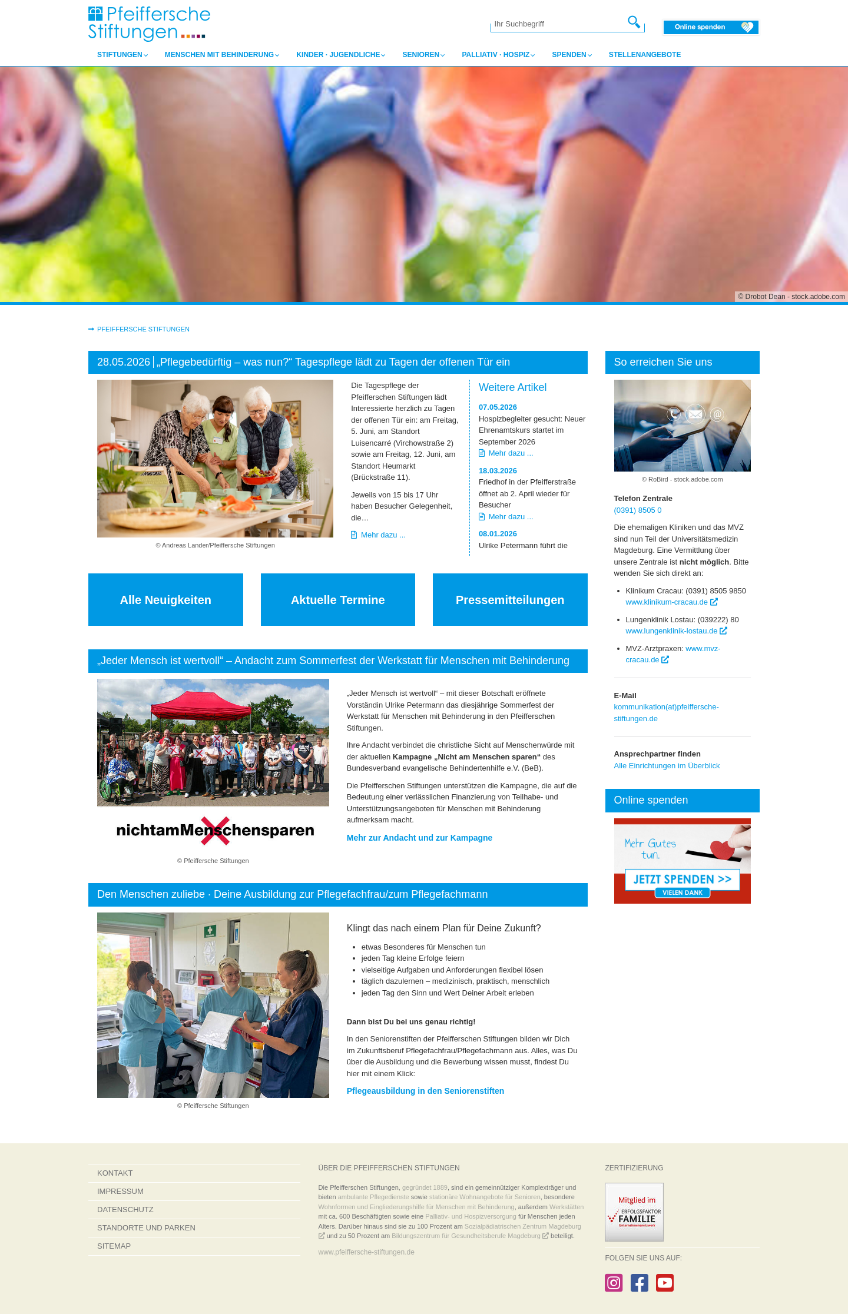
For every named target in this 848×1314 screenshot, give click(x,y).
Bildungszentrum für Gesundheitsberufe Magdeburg (470, 1235)
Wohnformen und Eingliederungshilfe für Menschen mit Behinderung (417, 1206)
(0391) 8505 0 (638, 510)
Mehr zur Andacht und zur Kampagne (420, 837)
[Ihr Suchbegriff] (562, 24)
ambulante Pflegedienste (373, 1196)
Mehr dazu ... (378, 534)
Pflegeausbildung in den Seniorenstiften (426, 1091)
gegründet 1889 (425, 1187)
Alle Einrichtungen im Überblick (667, 765)
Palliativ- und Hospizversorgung (470, 1216)
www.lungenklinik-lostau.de (677, 630)
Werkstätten (566, 1206)
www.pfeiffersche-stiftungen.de (367, 1252)
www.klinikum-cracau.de (672, 602)
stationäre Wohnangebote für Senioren (485, 1196)
